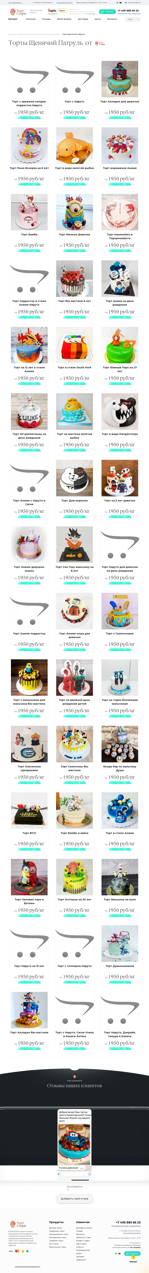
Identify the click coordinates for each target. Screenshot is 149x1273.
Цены (98, 19)
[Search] (130, 19)
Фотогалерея (64, 19)
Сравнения (81, 1260)
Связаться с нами (83, 1237)
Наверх (133, 1259)
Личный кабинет (133, 2)
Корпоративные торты (58, 1234)
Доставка (83, 19)
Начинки (31, 19)
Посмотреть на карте (64, 2)
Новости (80, 1247)
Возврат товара (82, 1241)
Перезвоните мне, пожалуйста (129, 13)
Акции (79, 1253)
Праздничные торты (57, 1237)
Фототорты (54, 1244)
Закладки (80, 1257)
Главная (12, 34)
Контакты (112, 19)
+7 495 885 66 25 (128, 10)
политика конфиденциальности (27, 1266)
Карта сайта (81, 1244)
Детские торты (27, 34)
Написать (107, 12)
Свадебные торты (56, 1231)
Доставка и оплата (84, 1228)
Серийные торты (56, 1241)
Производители (83, 1250)
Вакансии (80, 1234)
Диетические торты (57, 1247)
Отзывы (46, 19)
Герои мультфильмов (48, 34)
